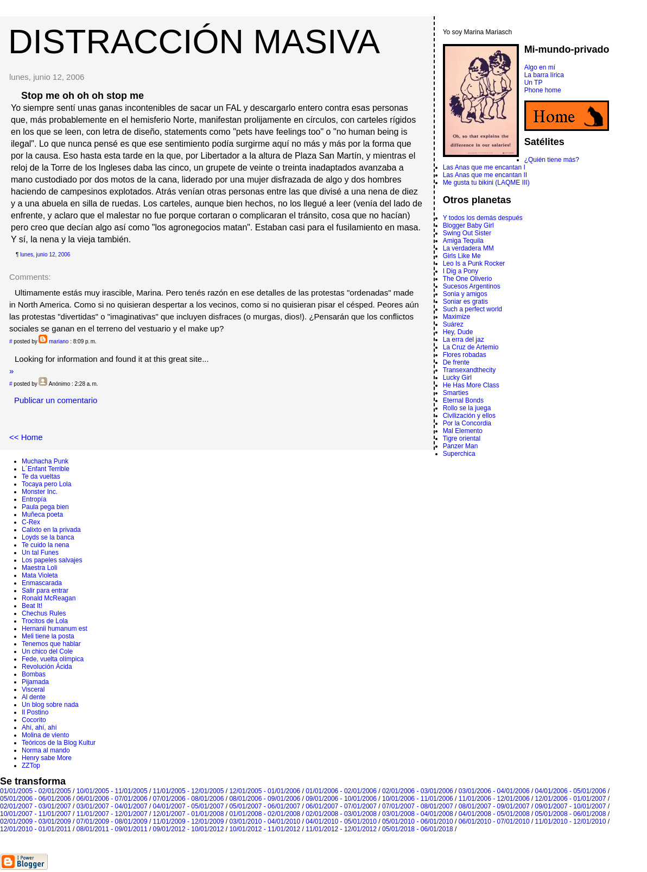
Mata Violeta (40, 575)
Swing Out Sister (467, 233)
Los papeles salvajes (52, 560)
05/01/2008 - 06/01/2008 (570, 814)
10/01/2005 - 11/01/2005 (112, 791)
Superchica (459, 453)
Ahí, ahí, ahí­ (39, 727)
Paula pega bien (45, 507)
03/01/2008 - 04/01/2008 (417, 814)
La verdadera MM (468, 248)
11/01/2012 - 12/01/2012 (341, 829)
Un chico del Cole (47, 651)
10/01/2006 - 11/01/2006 (417, 798)
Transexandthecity (469, 370)
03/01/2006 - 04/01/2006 (494, 791)
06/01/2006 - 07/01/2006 (112, 798)
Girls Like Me (462, 256)
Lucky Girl (457, 377)
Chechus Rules (44, 613)
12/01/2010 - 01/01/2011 (35, 829)
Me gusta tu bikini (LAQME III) (486, 182)
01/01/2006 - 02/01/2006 (341, 791)
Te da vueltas (41, 476)
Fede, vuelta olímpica (53, 659)
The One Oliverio (467, 279)
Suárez (453, 324)
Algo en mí (539, 67)
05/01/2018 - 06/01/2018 (417, 829)
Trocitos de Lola (45, 621)
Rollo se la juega (467, 408)
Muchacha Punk (45, 461)
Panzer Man (460, 446)
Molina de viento (45, 735)
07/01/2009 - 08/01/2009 (112, 821)
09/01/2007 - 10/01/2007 (570, 806)
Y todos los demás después (483, 218)
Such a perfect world (472, 309)
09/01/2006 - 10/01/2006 (341, 798)
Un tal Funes (40, 552)
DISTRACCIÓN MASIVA (194, 41)
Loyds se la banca (48, 537)
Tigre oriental (462, 438)
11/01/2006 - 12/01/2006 (494, 798)
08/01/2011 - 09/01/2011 (112, 829)
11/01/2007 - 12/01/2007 (112, 814)
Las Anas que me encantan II (485, 175)
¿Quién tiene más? (551, 160)
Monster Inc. (40, 491)
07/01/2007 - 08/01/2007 (417, 806)
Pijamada (35, 682)
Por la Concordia (467, 423)
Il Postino (35, 712)
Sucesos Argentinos (471, 286)
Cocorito (34, 720)
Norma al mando (46, 750)
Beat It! (32, 606)
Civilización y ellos (469, 415)
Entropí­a (34, 499)
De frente (456, 362)
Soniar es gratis (465, 301)
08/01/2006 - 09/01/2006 (264, 798)
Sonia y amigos (465, 294)
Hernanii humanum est (54, 628)
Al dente (34, 697)
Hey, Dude (458, 332)
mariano (58, 341)
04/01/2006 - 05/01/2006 (570, 791)
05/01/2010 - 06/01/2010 (417, 821)
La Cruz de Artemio (471, 347)
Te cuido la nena (45, 545)
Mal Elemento (463, 431)
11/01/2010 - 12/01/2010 (570, 821)
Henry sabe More (47, 758)
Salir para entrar (45, 590)
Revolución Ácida (47, 666)
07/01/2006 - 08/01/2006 (188, 798)
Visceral (33, 689)
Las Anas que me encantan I (484, 167)
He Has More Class (471, 385)
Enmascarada (42, 583)
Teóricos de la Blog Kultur (59, 742)
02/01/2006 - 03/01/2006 (417, 791)
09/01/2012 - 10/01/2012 (188, 829)
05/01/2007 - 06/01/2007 (264, 806)
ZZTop (31, 765)
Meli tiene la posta (48, 636)
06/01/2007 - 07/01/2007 (341, 806)
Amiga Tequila (463, 240)
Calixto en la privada (51, 530)
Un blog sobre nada (50, 704)
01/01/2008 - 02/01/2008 (264, 814)
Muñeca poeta (42, 514)
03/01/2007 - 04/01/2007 (112, 806)
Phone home (542, 90)
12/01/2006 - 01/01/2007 (570, 798)
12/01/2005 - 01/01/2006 (264, 791)
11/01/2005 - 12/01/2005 (188, 791)
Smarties (455, 393)
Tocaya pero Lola (46, 484)
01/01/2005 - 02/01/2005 (35, 791)
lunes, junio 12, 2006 (45, 255)
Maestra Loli (39, 568)
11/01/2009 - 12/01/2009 (188, 821)
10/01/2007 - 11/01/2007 (35, 814)
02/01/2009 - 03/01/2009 (35, 821)
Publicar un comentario (55, 400)
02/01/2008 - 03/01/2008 (341, 814)
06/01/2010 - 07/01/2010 (494, 821)
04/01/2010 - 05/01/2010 (341, 821)
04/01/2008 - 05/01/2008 (494, 814)
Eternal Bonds (463, 400)
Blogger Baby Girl (468, 225)
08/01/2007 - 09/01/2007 (494, 806)
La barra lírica (544, 75)
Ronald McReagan (48, 598)
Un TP (533, 82)
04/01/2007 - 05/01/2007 (188, 806)
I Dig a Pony (460, 271)
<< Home (26, 437)
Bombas (34, 674)
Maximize (457, 317)
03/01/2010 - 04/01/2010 (264, 821)
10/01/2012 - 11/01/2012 (264, 829)
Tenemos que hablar (51, 644)
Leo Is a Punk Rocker (474, 263)
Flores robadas (464, 355)
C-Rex (31, 522)
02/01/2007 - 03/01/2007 (35, 806)
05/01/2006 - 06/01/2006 (35, 798)
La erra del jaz (463, 339)
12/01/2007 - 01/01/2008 (188, 814)
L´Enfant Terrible (45, 469)
